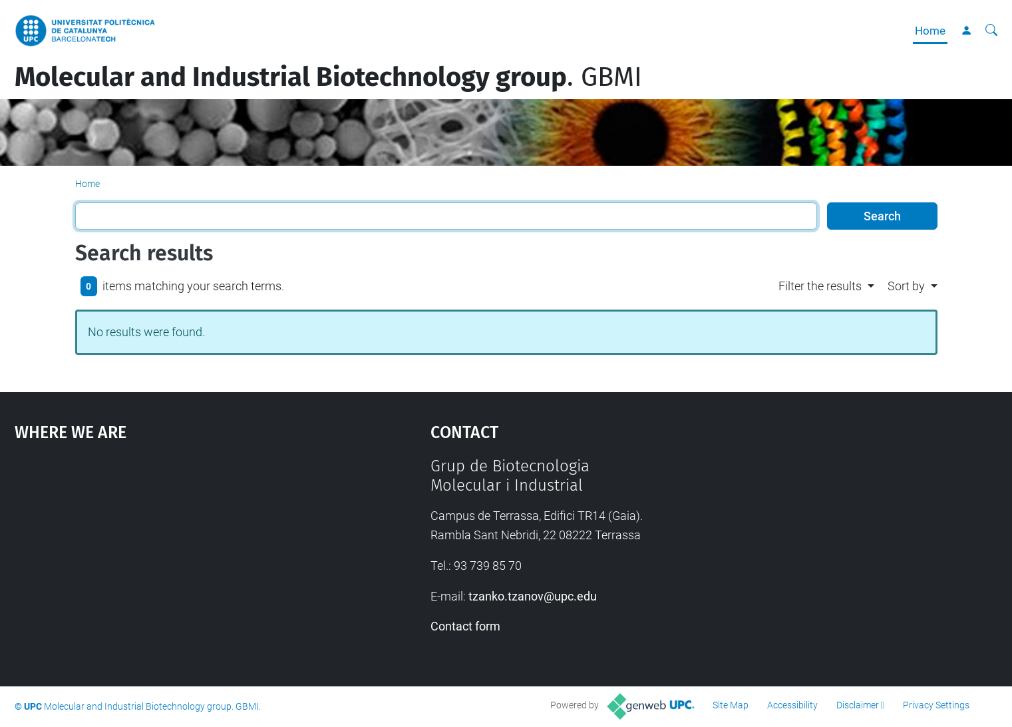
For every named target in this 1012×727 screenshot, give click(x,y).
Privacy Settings (936, 705)
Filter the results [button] (820, 286)
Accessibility (792, 705)
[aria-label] (991, 31)
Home (930, 30)
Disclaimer (857, 705)
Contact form (465, 626)
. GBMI (328, 77)
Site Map (731, 705)
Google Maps (173, 556)
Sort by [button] (906, 286)
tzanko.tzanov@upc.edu (532, 596)
